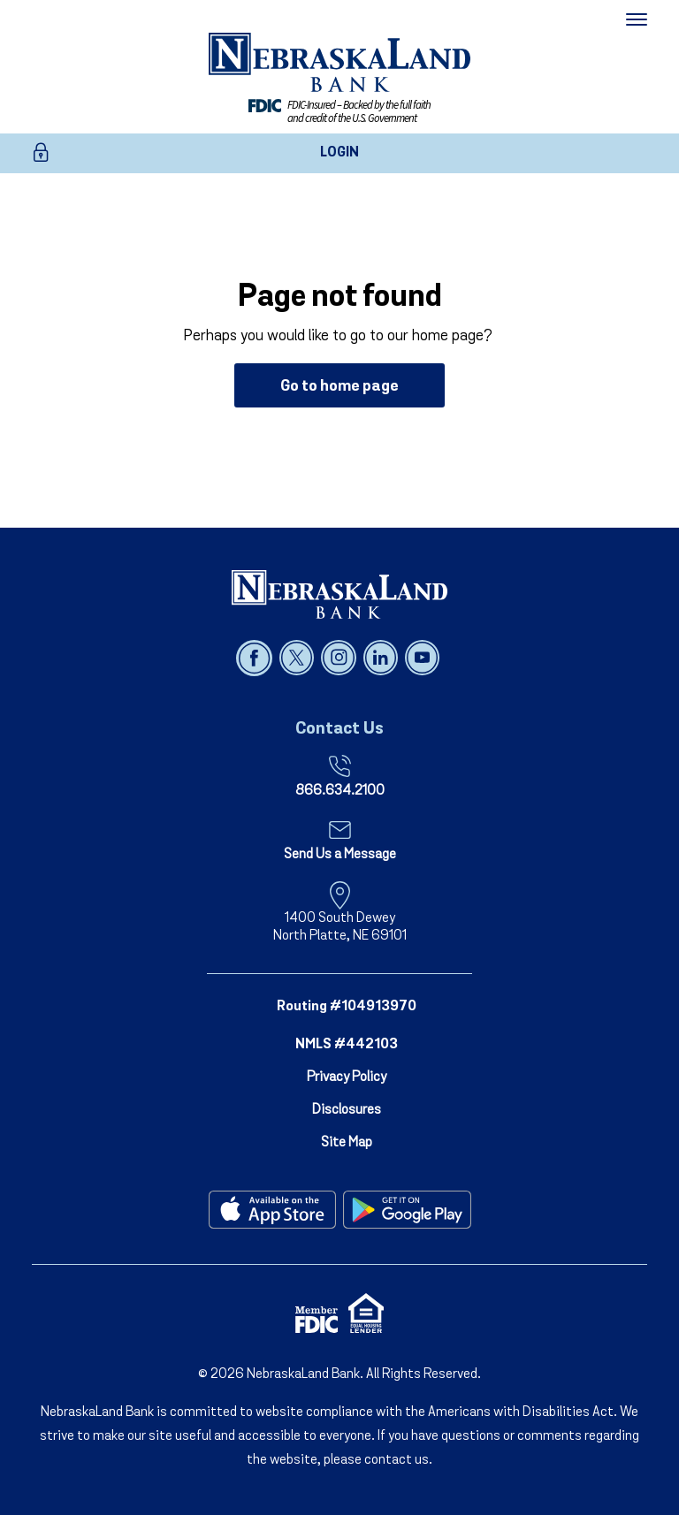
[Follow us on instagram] (340, 657)
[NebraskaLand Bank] (339, 594)
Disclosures (346, 1110)
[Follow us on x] (298, 657)
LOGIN (339, 153)
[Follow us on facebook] (256, 657)
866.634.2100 (340, 791)
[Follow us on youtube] (422, 657)
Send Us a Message (340, 855)
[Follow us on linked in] (382, 657)
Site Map (346, 1143)
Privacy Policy (346, 1077)
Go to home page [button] (339, 386)
